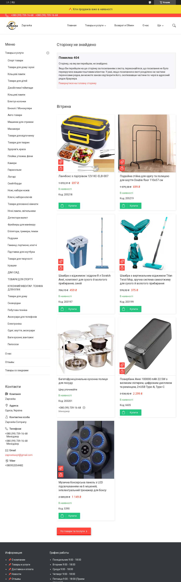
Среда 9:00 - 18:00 (63, 569)
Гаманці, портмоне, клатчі (22, 245)
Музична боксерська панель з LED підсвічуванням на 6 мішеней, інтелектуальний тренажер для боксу (82, 486)
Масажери (14, 128)
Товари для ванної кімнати (23, 204)
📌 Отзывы (14, 579)
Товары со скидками (16, 370)
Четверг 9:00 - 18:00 (64, 574)
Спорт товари (15, 60)
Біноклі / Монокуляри (20, 108)
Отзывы (9, 362)
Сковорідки (14, 303)
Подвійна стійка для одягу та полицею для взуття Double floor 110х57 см (144, 178)
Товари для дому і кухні (21, 67)
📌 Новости (14, 574)
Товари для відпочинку (21, 135)
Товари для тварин (18, 142)
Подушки (13, 238)
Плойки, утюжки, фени (20, 156)
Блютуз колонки (17, 101)
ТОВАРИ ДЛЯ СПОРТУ (20, 279)
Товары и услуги (94, 25)
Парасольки (14, 169)
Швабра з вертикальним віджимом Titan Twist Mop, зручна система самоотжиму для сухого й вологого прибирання (146, 279)
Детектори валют (18, 217)
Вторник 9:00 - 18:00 (64, 564)
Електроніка (15, 323)
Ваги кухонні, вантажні (20, 337)
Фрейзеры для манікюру (21, 224)
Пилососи (13, 344)
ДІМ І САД (13, 272)
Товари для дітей (17, 80)
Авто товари (15, 115)
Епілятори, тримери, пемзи (23, 231)
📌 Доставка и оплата (20, 569)
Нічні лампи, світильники (22, 211)
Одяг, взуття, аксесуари (21, 330)
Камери (12, 163)
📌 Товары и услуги (19, 564)
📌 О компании (16, 559)
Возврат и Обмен (124, 25)
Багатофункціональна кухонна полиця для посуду (83, 381)
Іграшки (12, 265)
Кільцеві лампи (16, 74)
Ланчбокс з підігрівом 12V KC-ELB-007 (83, 176)
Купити (73, 205)
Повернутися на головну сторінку (77, 83)
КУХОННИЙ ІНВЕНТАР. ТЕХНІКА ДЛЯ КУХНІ (25, 288)
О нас (146, 25)
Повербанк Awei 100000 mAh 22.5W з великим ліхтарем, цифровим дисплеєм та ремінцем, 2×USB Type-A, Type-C (146, 383)
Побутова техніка (17, 310)
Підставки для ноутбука (21, 251)
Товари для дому (17, 296)
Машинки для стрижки (20, 122)
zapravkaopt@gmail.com (19, 455)
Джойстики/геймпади (20, 87)
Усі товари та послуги (72, 531)
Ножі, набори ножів (18, 190)
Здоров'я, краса (17, 149)
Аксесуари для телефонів (22, 316)
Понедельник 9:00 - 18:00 (67, 559)
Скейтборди (15, 183)
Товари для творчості (20, 258)
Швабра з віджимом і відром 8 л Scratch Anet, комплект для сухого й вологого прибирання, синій (85, 279)
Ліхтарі (12, 176)
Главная (71, 25)
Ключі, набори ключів (20, 197)
